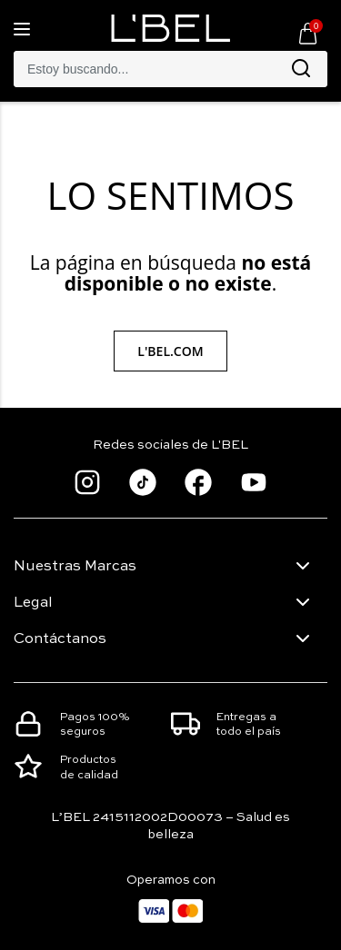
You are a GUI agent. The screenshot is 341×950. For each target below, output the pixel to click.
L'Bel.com (170, 351)
